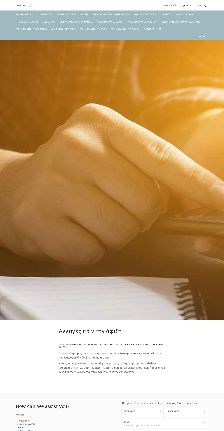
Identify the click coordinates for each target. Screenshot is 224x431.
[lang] (161, 29)
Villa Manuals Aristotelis (76, 21)
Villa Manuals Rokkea (125, 29)
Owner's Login (169, 5)
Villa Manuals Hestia (93, 29)
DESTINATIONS (26, 14)
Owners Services (145, 14)
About (84, 14)
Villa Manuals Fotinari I (31, 29)
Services (46, 14)
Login (201, 36)
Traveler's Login (27, 21)
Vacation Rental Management (111, 14)
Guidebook (48, 21)
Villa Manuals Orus (63, 29)
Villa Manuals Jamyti (110, 21)
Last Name (173, 411)
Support (165, 14)
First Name (129, 411)
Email (127, 422)
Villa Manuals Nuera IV (143, 21)
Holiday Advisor (66, 14)
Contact (149, 29)
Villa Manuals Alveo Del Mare (181, 21)
